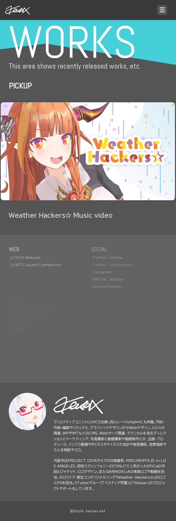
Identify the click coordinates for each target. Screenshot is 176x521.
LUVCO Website (25, 257)
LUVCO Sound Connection (35, 265)
